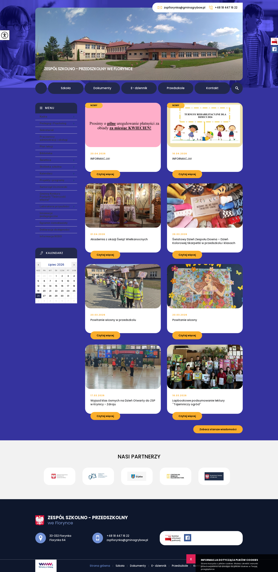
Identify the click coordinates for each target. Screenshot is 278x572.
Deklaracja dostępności (55, 229)
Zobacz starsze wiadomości (218, 429)
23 (62, 290)
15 (56, 285)
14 (50, 285)
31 (68, 295)
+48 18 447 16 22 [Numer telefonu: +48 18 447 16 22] (118, 536)
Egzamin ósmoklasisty (53, 223)
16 (62, 285)
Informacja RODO (51, 236)
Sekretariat (47, 130)
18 (74, 285)
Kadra (43, 116)
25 (74, 290)
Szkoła (66, 88)
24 (68, 290)
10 (68, 280)
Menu (49, 108)
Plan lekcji (46, 146)
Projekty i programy (52, 180)
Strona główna (41, 88)
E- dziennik (139, 88)
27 (44, 295)
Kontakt (212, 88)
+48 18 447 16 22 (223, 8)
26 (38, 295)
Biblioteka (46, 153)
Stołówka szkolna (51, 166)
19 (38, 290)
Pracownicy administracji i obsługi (54, 138)
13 (44, 285)
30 (62, 295)
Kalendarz (46, 173)
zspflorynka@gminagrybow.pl (181, 7)
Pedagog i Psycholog (53, 123)
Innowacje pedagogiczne (49, 215)
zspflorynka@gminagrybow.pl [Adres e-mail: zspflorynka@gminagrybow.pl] (127, 540)
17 (68, 285)
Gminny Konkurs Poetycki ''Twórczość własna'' (53, 196)
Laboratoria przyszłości (54, 206)
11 (74, 280)
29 (56, 295)
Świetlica (45, 160)
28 (50, 295)
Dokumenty (102, 88)
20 (44, 290)
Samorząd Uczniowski (53, 187)
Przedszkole (176, 88)
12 (38, 285)
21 (50, 290)
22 (56, 290)
